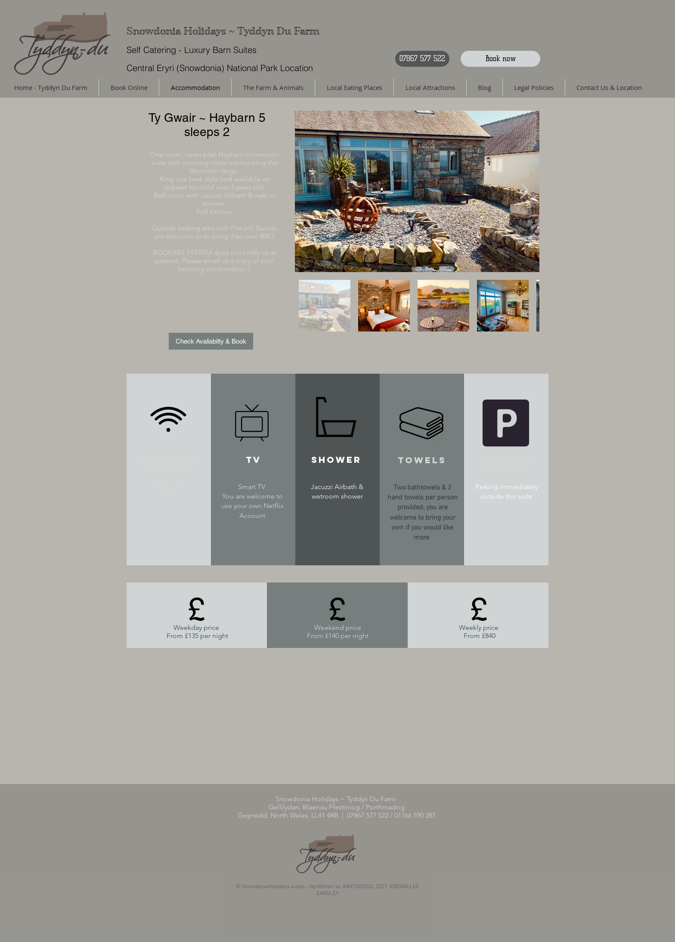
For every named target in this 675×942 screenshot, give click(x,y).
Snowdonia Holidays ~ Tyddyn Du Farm (223, 31)
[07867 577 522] (422, 59)
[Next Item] (524, 191)
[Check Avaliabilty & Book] (211, 341)
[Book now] (500, 59)
